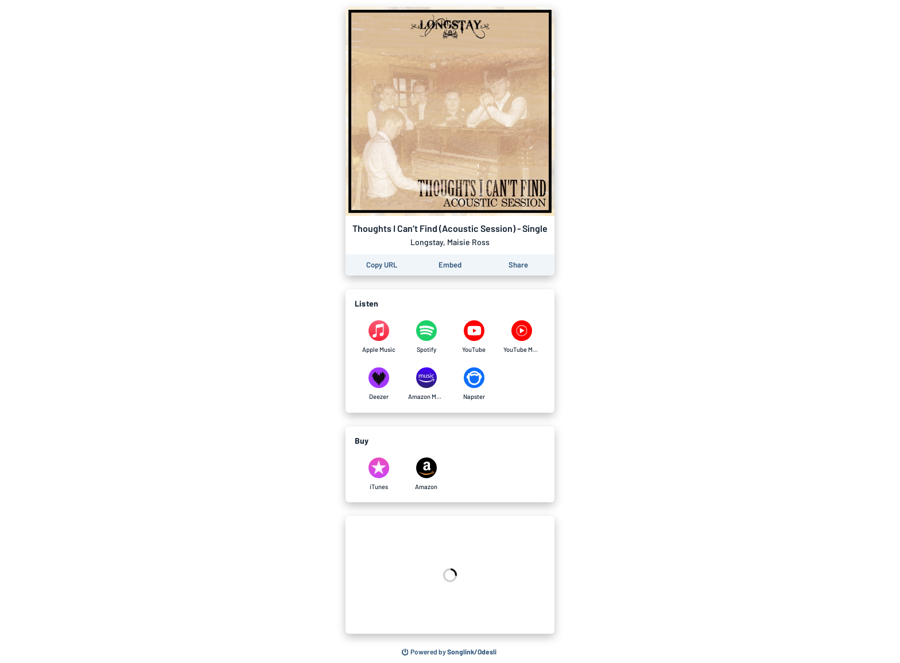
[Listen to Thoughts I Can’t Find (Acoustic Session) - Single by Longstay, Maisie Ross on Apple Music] (378, 337)
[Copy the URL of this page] (381, 265)
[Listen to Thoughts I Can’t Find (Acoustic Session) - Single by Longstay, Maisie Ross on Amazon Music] (426, 384)
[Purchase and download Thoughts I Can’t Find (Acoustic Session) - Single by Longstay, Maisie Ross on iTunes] (378, 474)
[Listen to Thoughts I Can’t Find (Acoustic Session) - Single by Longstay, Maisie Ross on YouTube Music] (521, 337)
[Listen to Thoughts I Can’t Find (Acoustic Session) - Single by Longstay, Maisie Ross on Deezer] (378, 384)
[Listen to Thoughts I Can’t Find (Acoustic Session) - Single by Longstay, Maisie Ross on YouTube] (474, 337)
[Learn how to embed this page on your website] (450, 265)
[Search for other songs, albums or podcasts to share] (449, 652)
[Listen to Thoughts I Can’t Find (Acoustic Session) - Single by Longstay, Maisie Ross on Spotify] (426, 337)
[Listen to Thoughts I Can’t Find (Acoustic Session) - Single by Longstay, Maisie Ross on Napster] (474, 384)
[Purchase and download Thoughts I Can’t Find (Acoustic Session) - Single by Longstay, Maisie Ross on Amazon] (426, 474)
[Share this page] (518, 265)
